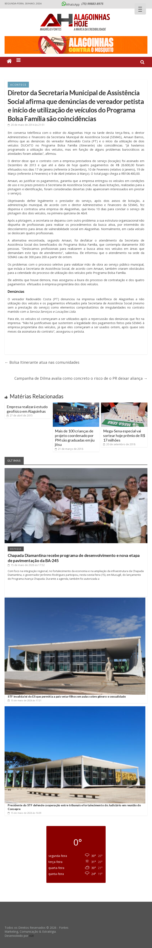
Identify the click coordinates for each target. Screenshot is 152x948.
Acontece (18, 85)
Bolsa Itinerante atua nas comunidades (42, 362)
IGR (31, 936)
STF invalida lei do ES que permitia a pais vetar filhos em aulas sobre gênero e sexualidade (67, 696)
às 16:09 (24, 812)
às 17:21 (24, 700)
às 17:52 (26, 565)
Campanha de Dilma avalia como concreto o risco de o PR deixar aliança (80, 378)
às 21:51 (26, 125)
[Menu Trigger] (140, 9)
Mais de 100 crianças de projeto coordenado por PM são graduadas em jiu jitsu (75, 438)
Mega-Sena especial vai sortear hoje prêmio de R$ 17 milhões (124, 435)
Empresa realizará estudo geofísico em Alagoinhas (27, 409)
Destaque (16, 549)
